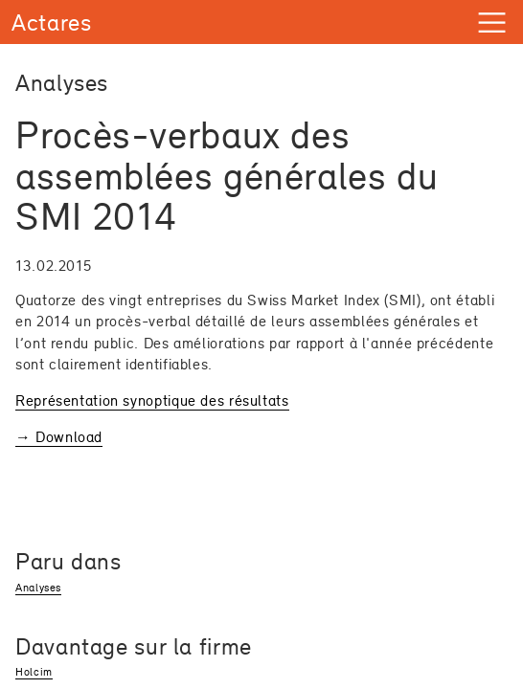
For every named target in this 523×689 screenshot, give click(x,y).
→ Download (58, 437)
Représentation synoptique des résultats (152, 400)
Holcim (34, 671)
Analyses (38, 587)
